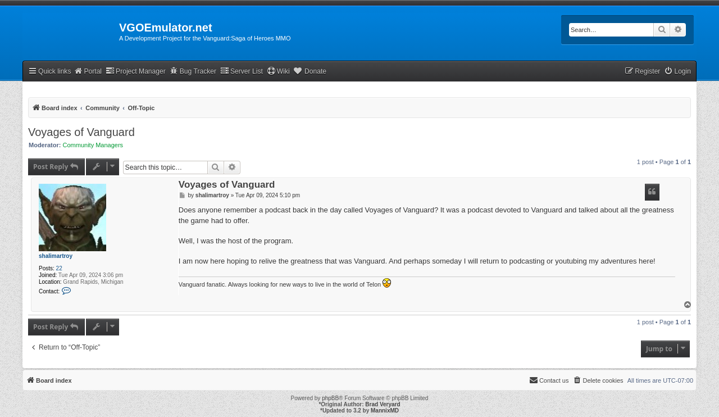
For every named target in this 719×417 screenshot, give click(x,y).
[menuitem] (677, 71)
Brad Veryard (382, 404)
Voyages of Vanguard (81, 132)
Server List (241, 71)
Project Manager (136, 71)
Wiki (278, 71)
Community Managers (93, 145)
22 (59, 268)
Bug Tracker (193, 71)
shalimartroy (55, 256)
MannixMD (385, 410)
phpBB (330, 398)
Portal (88, 71)
